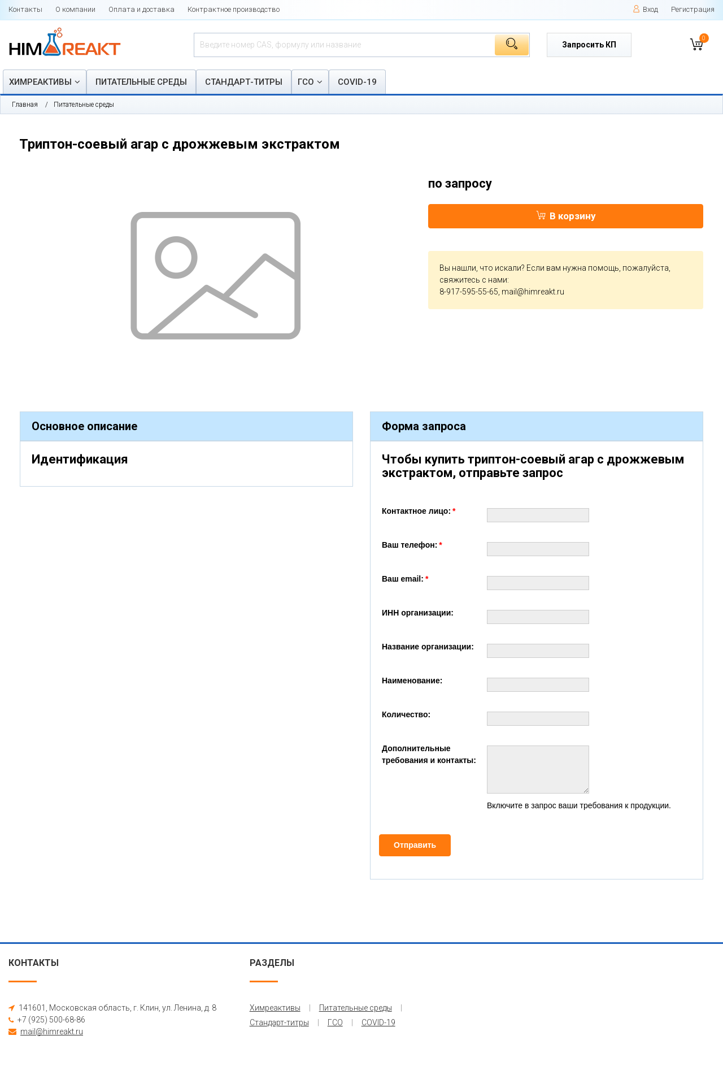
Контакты (25, 9)
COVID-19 (357, 82)
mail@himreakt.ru (533, 291)
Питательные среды (141, 82)
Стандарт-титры (243, 82)
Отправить (415, 845)
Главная (25, 105)
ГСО (306, 82)
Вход (645, 9)
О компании (75, 9)
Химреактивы (40, 82)
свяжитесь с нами (473, 279)
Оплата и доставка (141, 9)
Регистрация (693, 9)
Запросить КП (589, 44)
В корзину (566, 216)
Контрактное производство (234, 9)
